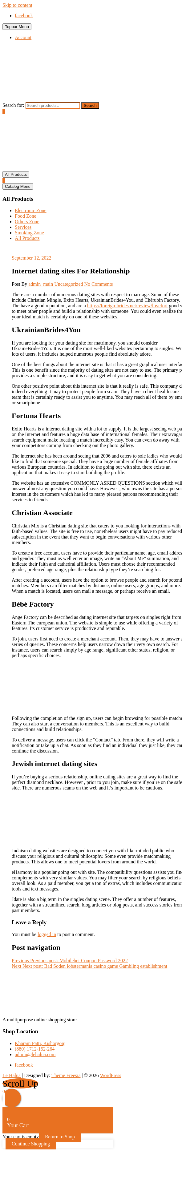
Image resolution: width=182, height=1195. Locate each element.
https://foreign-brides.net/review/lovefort (127, 305)
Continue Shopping (31, 1143)
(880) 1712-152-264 (35, 1049)
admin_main (40, 284)
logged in (47, 934)
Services (23, 227)
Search (90, 105)
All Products (27, 238)
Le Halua (11, 1075)
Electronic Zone (31, 210)
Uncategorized (68, 284)
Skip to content (17, 5)
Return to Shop (60, 1136)
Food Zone (25, 216)
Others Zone (27, 221)
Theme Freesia (66, 1075)
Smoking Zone (29, 232)
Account (23, 37)
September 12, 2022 (31, 257)
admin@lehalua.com (35, 1054)
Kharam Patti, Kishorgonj (40, 1043)
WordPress (110, 1075)
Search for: (13, 105)
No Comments (98, 284)
